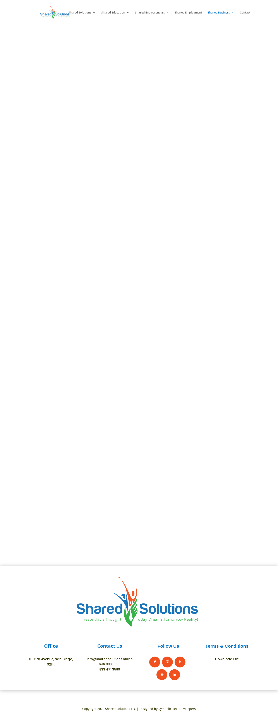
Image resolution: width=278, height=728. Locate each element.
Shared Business (219, 12)
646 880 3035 (109, 664)
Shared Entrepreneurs (150, 12)
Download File (227, 659)
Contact (245, 12)
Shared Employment (188, 12)
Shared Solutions (79, 12)
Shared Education (113, 12)
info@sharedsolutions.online (109, 659)
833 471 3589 (109, 669)
